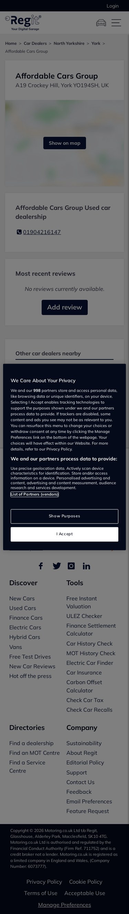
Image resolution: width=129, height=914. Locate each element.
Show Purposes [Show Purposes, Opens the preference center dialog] (64, 516)
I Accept (64, 534)
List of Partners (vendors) (34, 494)
